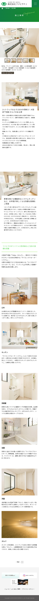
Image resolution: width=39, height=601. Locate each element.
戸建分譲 (7, 8)
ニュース (7, 589)
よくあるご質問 (15, 589)
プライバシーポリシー (28, 589)
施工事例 (14, 8)
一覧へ (19, 562)
